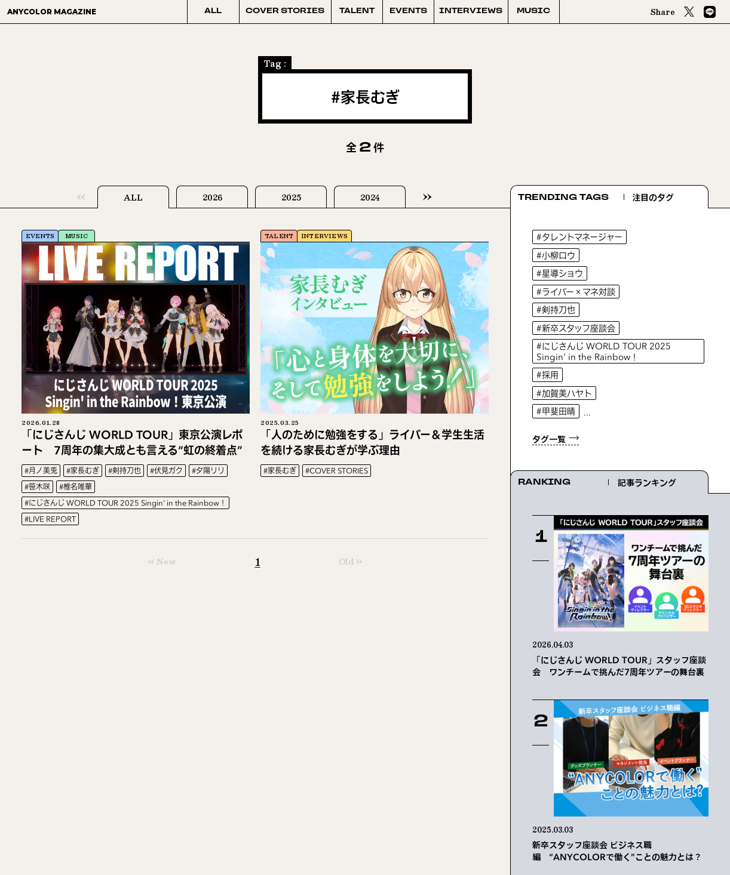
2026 (212, 197)
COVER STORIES (285, 11)
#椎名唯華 (75, 487)
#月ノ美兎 (40, 471)
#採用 (547, 374)
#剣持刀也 (124, 471)
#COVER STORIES (336, 471)
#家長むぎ (82, 471)
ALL (213, 11)
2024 (369, 197)
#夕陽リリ (208, 471)
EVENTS (408, 11)
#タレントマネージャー (579, 236)
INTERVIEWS (470, 11)
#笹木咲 (37, 487)
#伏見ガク (166, 471)
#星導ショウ (559, 273)
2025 (291, 197)
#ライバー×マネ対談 (575, 291)
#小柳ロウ (555, 255)
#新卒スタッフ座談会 (575, 328)
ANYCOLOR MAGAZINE (51, 11)
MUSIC (533, 11)
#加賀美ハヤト (564, 393)
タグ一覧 (549, 439)
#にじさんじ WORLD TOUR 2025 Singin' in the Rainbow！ (125, 503)
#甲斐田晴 (555, 411)
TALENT (357, 11)
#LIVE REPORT (50, 519)
